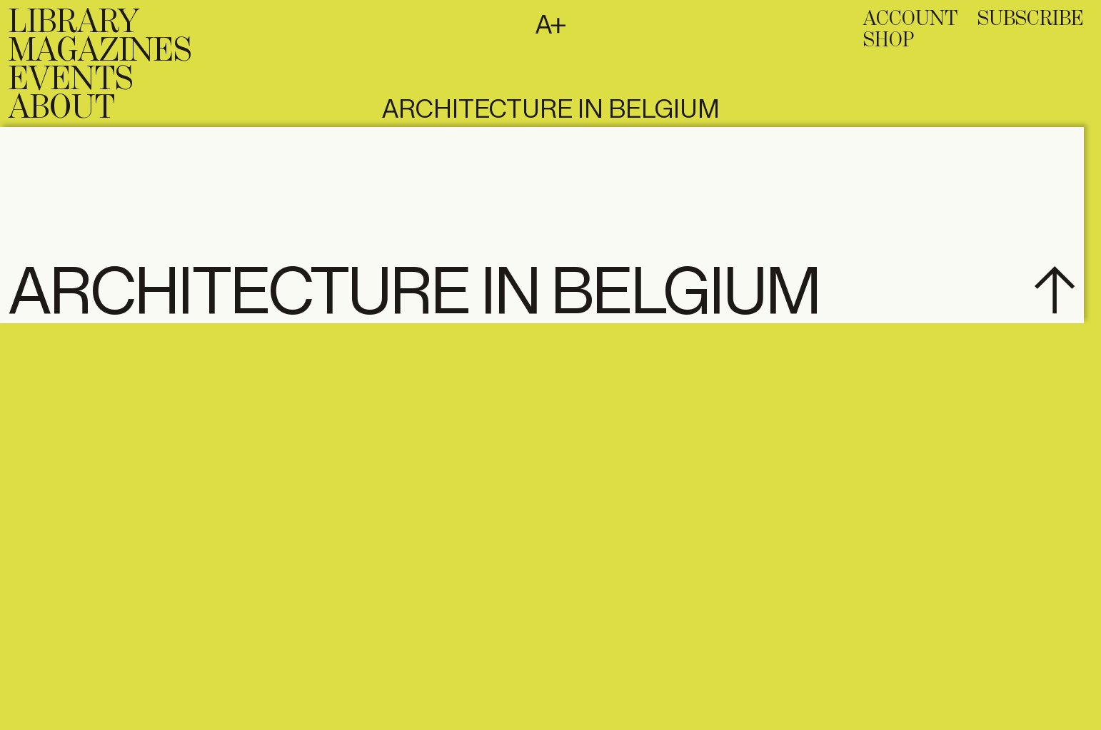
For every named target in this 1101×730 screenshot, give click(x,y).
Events (71, 80)
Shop (888, 40)
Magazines (100, 51)
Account (910, 19)
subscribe (1030, 19)
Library (74, 23)
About (62, 108)
